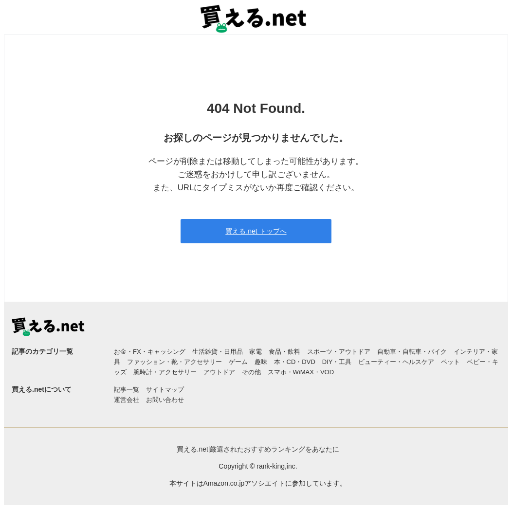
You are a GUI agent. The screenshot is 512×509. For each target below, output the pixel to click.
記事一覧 (126, 389)
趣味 (261, 361)
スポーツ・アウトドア (338, 351)
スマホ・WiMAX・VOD (301, 372)
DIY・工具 (337, 361)
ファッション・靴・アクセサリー (174, 361)
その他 (251, 372)
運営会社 (126, 399)
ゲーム (238, 361)
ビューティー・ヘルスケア (396, 361)
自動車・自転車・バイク (412, 351)
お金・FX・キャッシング (149, 351)
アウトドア (219, 372)
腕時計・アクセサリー (165, 372)
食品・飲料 (284, 351)
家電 (255, 351)
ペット (450, 361)
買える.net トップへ (255, 231)
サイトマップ (165, 389)
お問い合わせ (165, 399)
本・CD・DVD (294, 361)
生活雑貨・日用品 (217, 351)
